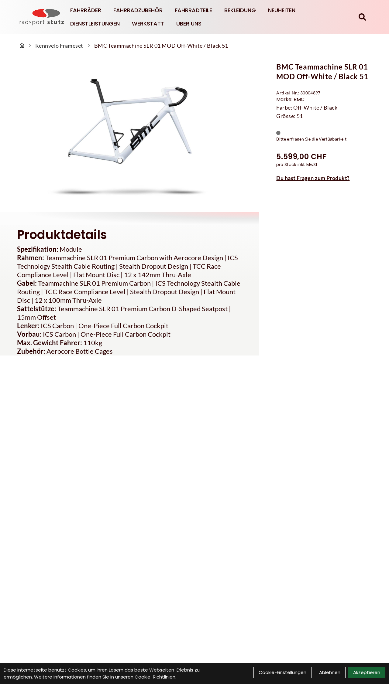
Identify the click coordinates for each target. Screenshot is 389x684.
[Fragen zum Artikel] (324, 178)
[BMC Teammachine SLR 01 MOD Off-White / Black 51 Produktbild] (129, 133)
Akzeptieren (366, 672)
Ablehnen (329, 672)
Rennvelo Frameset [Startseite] (59, 45)
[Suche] (362, 17)
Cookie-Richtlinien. (155, 677)
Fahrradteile (193, 10)
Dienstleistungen (95, 23)
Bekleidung (240, 10)
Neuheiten (281, 10)
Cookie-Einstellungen (282, 672)
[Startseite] (21, 45)
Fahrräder (85, 10)
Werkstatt (148, 23)
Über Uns (188, 23)
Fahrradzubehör (138, 10)
